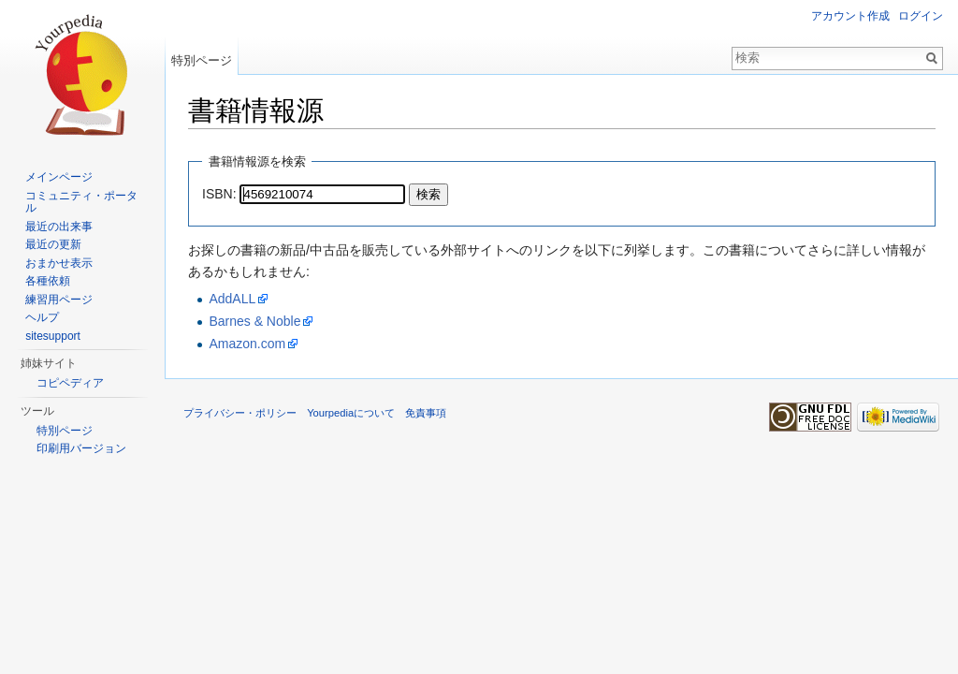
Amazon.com (247, 343)
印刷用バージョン (81, 448)
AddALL (232, 298)
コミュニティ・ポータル (81, 202)
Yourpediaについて (351, 412)
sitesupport (52, 336)
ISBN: (219, 193)
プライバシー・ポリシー (240, 412)
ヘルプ (42, 317)
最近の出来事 (59, 226)
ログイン (920, 15)
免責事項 (425, 412)
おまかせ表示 (59, 263)
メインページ (59, 176)
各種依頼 (47, 280)
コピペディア (70, 382)
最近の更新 (53, 244)
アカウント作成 (850, 15)
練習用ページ (59, 299)
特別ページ (201, 60)
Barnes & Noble (254, 321)
